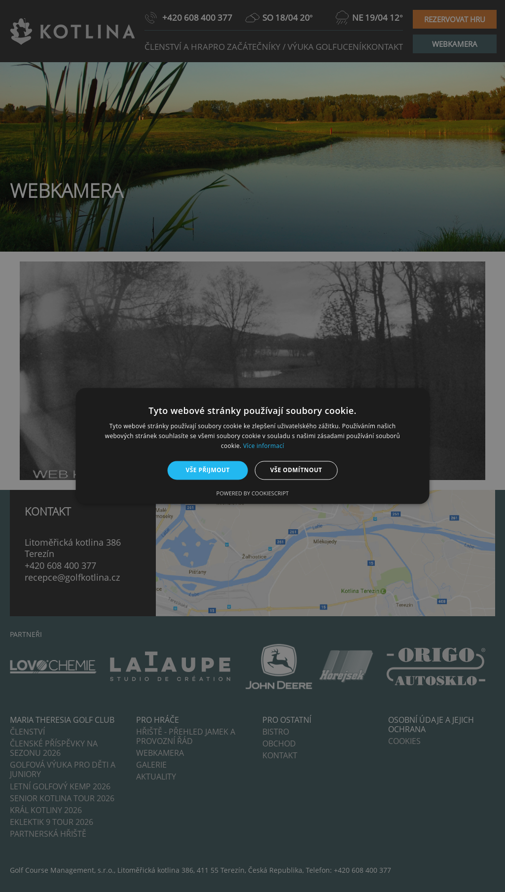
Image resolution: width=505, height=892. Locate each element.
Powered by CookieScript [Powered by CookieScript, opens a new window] (252, 493)
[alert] (252, 446)
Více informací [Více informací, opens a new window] (263, 446)
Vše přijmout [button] (208, 470)
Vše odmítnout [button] (296, 470)
